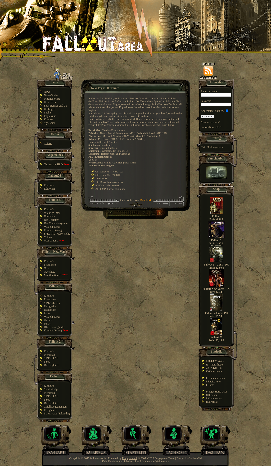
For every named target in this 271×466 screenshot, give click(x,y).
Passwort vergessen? (210, 122)
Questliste (49, 271)
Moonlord (145, 200)
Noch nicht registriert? (211, 127)
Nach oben (176, 452)
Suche (47, 112)
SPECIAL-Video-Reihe (57, 233)
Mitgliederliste (52, 98)
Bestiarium (50, 309)
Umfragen (49, 109)
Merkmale (49, 354)
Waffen (48, 320)
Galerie (48, 143)
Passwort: (216, 102)
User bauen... (51, 240)
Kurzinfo (49, 185)
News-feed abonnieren (208, 71)
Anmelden (207, 116)
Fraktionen (50, 264)
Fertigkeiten (50, 306)
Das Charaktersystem (55, 223)
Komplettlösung (53, 230)
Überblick (49, 216)
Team (216, 452)
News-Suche (51, 95)
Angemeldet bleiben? (214, 110)
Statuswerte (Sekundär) (57, 413)
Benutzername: (216, 93)
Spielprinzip (50, 389)
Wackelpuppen (52, 226)
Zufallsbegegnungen (55, 406)
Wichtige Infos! (52, 212)
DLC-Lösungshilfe (54, 327)
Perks (47, 313)
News (47, 91)
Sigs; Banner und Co (55, 105)
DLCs (47, 323)
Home (136, 452)
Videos (48, 237)
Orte (46, 268)
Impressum (50, 116)
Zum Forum (63, 73)
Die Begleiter (51, 219)
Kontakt (48, 119)
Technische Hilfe (53, 164)
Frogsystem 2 (129, 458)
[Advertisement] (136, 71)
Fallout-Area (93, 44)
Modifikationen (52, 275)
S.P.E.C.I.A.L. (52, 302)
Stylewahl (49, 122)
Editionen (49, 188)
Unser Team (50, 102)
